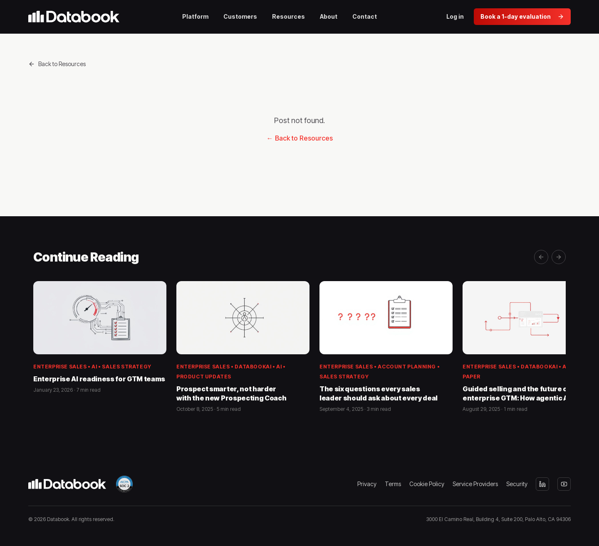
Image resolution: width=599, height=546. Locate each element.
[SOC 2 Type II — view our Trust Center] (124, 484)
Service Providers (475, 483)
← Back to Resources (300, 138)
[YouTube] (564, 484)
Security (516, 483)
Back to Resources (57, 63)
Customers (240, 16)
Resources (288, 16)
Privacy (366, 483)
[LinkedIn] (542, 484)
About (328, 16)
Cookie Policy (426, 483)
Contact (364, 16)
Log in (455, 16)
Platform (195, 16)
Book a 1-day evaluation (522, 16)
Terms (393, 483)
